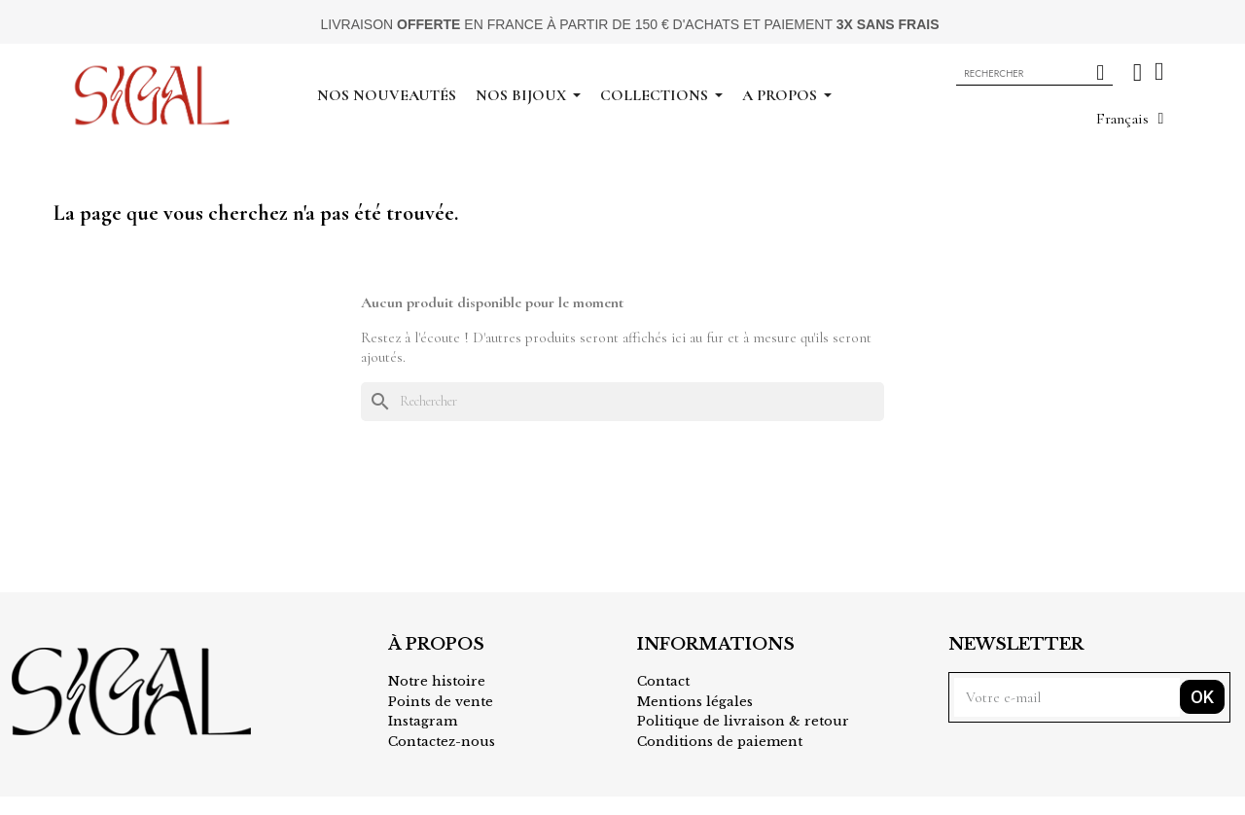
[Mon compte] (1137, 72)
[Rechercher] (622, 401)
